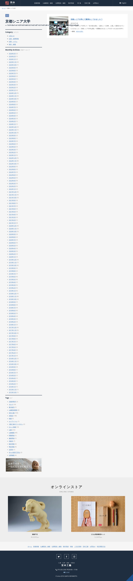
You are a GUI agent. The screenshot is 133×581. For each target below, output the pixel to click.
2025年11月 (13, 62)
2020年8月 (12, 237)
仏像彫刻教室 (13, 410)
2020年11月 (13, 229)
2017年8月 (12, 339)
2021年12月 (13, 192)
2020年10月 (13, 231)
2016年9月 (12, 367)
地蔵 (10, 419)
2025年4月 (12, 82)
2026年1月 (12, 59)
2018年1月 (12, 325)
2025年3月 (12, 85)
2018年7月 (12, 308)
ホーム (4, 8)
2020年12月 (13, 226)
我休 (12, 3)
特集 (79, 3)
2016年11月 (13, 361)
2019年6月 (12, 277)
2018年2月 (12, 322)
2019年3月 (12, 285)
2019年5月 (12, 279)
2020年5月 (12, 246)
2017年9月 (12, 336)
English (122, 3)
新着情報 (37, 3)
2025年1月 (12, 90)
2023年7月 (12, 141)
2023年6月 (12, 144)
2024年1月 (12, 124)
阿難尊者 (11, 435)
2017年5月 (12, 347)
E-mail (66, 572)
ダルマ (11, 404)
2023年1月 (12, 155)
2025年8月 (12, 70)
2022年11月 (13, 161)
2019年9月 (12, 268)
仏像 (10, 430)
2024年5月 (12, 113)
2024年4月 (12, 116)
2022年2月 (12, 186)
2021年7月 (12, 206)
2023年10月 (13, 133)
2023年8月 (12, 138)
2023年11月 (13, 130)
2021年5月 (12, 212)
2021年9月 (12, 200)
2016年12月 (13, 358)
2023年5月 (12, 147)
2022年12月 (13, 158)
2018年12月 (13, 294)
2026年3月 (12, 54)
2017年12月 (13, 327)
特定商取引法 (101, 546)
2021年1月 (12, 223)
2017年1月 (12, 356)
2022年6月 (12, 175)
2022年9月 (12, 166)
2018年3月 (12, 319)
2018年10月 (13, 299)
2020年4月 (12, 248)
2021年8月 (12, 203)
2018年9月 (12, 302)
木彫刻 (11, 416)
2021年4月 (12, 214)
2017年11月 (13, 330)
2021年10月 (13, 198)
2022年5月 (12, 178)
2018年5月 (12, 313)
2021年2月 (12, 220)
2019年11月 (13, 262)
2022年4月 (12, 181)
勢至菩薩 (11, 447)
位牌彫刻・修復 (60, 3)
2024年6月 (12, 110)
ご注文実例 (77, 546)
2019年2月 (12, 288)
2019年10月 (13, 265)
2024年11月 (13, 96)
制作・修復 (12, 44)
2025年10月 (13, 65)
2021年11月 (13, 195)
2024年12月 (13, 93)
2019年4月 (12, 282)
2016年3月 (12, 381)
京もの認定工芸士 (14, 452)
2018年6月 (12, 310)
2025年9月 (12, 68)
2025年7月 (12, 73)
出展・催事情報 (14, 39)
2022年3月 (12, 183)
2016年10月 (13, 364)
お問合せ (96, 3)
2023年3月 (12, 150)
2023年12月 (13, 127)
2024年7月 (12, 107)
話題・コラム (13, 42)
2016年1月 (12, 387)
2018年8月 (12, 305)
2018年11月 (13, 296)
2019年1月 (12, 291)
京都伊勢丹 (12, 402)
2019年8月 (12, 271)
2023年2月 (12, 152)
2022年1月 (12, 189)
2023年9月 (12, 135)
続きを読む (79, 31)
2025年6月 (12, 76)
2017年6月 (12, 344)
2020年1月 (12, 257)
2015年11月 (13, 390)
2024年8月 (12, 104)
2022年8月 (12, 169)
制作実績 (71, 3)
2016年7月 (12, 373)
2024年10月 (13, 99)
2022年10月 (13, 164)
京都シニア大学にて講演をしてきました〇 (86, 19)
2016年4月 (12, 378)
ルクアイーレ (13, 421)
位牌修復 (11, 455)
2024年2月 (12, 121)
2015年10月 (13, 392)
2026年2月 (12, 56)
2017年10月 (13, 333)
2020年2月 (12, 254)
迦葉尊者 (11, 438)
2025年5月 (12, 79)
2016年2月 (12, 384)
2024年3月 (12, 118)
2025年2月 (12, 87)
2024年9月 (12, 102)
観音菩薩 (11, 444)
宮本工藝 (87, 3)
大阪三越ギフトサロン (16, 424)
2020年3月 (12, 251)
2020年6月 (12, 243)
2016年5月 (12, 375)
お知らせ (11, 36)
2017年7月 (12, 342)
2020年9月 (12, 234)
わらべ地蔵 (12, 427)
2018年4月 (12, 316)
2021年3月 (12, 217)
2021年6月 (12, 209)
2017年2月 (12, 353)
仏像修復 (11, 433)
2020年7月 (12, 240)
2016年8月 (12, 370)
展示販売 (11, 407)
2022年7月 (12, 172)
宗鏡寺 (11, 441)
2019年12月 (13, 260)
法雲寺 (11, 450)
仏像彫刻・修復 (48, 3)
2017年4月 (12, 350)
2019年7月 (12, 274)
